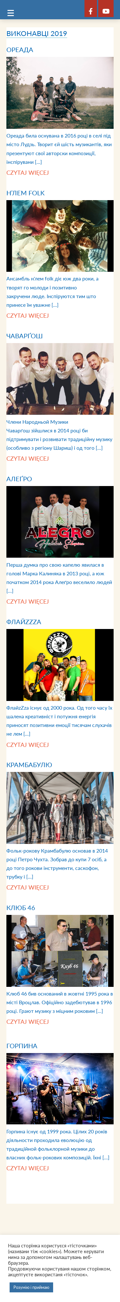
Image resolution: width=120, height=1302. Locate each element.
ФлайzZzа (23, 621)
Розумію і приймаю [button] (31, 1287)
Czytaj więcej (27, 172)
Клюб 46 (20, 907)
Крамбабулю (29, 764)
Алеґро (19, 479)
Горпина (21, 1046)
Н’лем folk (25, 193)
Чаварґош (24, 336)
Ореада (19, 49)
